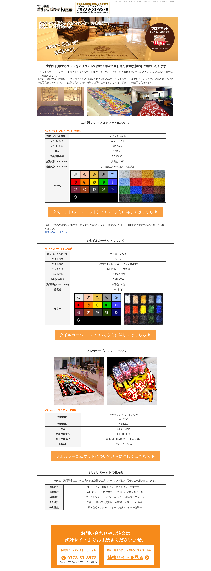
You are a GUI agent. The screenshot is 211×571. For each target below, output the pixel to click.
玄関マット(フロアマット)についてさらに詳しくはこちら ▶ (106, 212)
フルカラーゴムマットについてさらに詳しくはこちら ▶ (105, 456)
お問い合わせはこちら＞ (57, 232)
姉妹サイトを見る (125, 557)
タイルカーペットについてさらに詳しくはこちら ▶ (105, 335)
